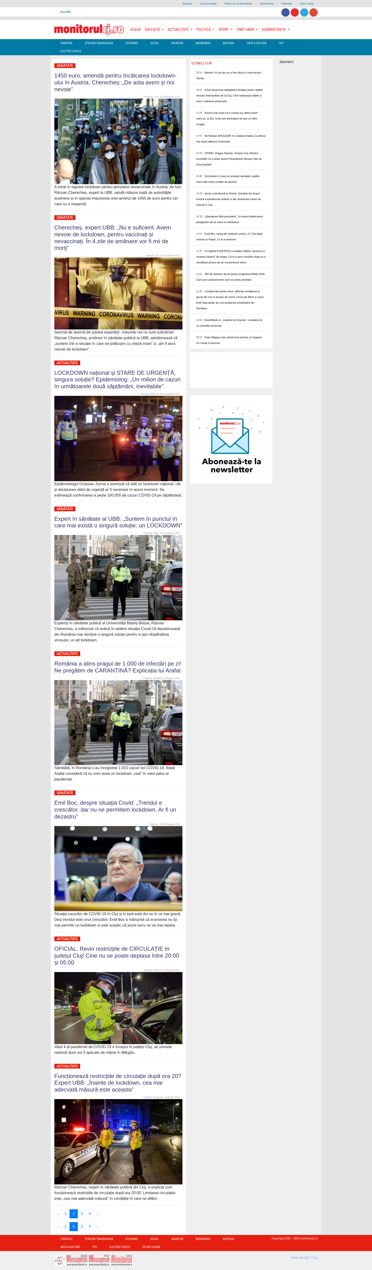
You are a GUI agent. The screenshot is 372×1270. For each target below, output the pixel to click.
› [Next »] (97, 1214)
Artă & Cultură (256, 43)
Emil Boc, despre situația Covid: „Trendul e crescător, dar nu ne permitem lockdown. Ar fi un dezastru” (115, 809)
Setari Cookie (307, 3)
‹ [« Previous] (58, 1214)
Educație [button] (153, 29)
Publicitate (286, 3)
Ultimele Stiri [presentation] (201, 63)
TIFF (281, 43)
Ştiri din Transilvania (99, 43)
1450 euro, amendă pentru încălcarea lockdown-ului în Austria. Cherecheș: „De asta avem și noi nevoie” (115, 82)
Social (154, 43)
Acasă (135, 29)
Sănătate (66, 43)
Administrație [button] (274, 29)
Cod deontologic (208, 3)
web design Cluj (304, 1258)
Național (229, 43)
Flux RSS (65, 12)
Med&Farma (202, 43)
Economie (132, 43)
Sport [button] (224, 29)
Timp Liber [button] (246, 29)
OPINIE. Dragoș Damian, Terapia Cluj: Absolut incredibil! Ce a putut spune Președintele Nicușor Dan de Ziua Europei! (229, 159)
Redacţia (187, 3)
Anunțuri (177, 43)
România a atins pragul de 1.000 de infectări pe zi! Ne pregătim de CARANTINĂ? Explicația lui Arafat (117, 667)
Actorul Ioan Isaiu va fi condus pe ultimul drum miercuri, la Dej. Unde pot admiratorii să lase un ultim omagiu (227, 118)
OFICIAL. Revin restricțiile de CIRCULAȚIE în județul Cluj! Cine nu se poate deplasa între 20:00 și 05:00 (116, 956)
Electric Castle (70, 51)
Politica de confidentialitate (238, 3)
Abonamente (267, 3)
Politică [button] (204, 29)
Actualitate (67, 363)
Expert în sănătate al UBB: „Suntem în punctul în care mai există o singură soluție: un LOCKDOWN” (118, 522)
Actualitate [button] (179, 29)
